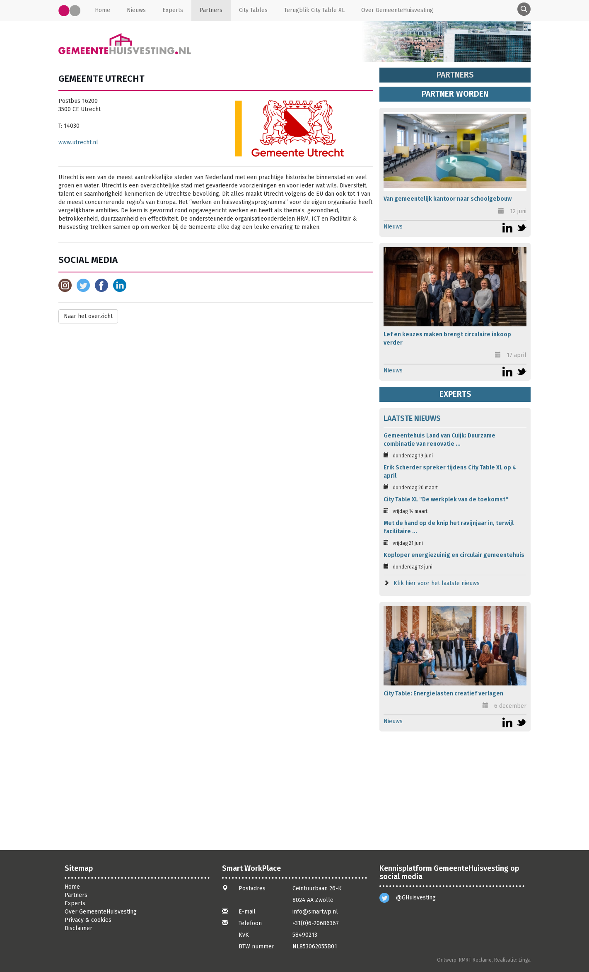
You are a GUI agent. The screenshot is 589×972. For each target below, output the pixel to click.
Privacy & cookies (88, 919)
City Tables (253, 10)
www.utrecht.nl (78, 142)
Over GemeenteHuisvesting (397, 10)
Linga (525, 960)
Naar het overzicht (88, 316)
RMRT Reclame (475, 960)
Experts (172, 10)
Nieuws (136, 10)
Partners (211, 10)
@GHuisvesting (416, 897)
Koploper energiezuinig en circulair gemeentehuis (454, 555)
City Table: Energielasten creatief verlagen (443, 693)
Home (102, 10)
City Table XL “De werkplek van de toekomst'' (446, 499)
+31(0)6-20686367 (315, 923)
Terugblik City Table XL (314, 10)
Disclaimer (78, 928)
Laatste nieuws (412, 418)
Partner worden (455, 94)
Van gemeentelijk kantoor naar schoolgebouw (448, 198)
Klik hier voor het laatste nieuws (436, 583)
